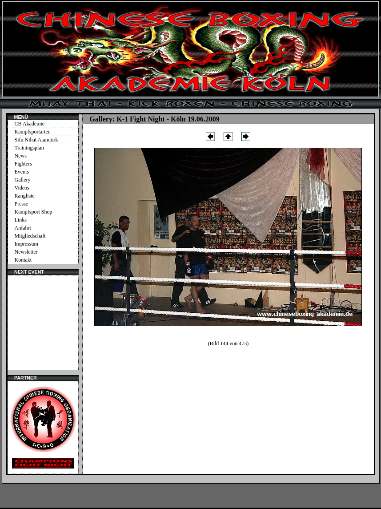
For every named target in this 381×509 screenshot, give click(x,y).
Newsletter (26, 252)
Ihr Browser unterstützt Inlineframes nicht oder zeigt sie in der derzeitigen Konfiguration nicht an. (43, 322)
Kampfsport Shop (33, 212)
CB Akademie (30, 124)
